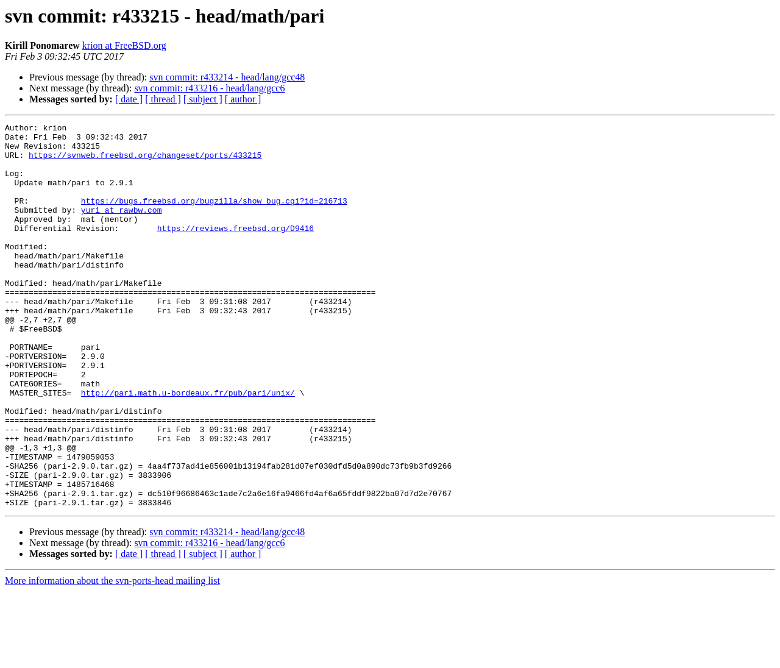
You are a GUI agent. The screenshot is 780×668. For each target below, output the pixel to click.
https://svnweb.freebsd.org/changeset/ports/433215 (145, 162)
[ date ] (129, 99)
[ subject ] (202, 99)
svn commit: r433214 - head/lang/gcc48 (227, 77)
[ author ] (243, 99)
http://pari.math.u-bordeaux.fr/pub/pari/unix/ (188, 447)
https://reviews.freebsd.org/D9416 (235, 249)
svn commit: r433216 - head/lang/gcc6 (209, 88)
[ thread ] (163, 99)
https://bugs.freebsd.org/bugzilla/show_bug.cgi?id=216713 (214, 216)
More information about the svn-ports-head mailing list (112, 657)
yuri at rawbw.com (121, 227)
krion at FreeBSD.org (124, 45)
